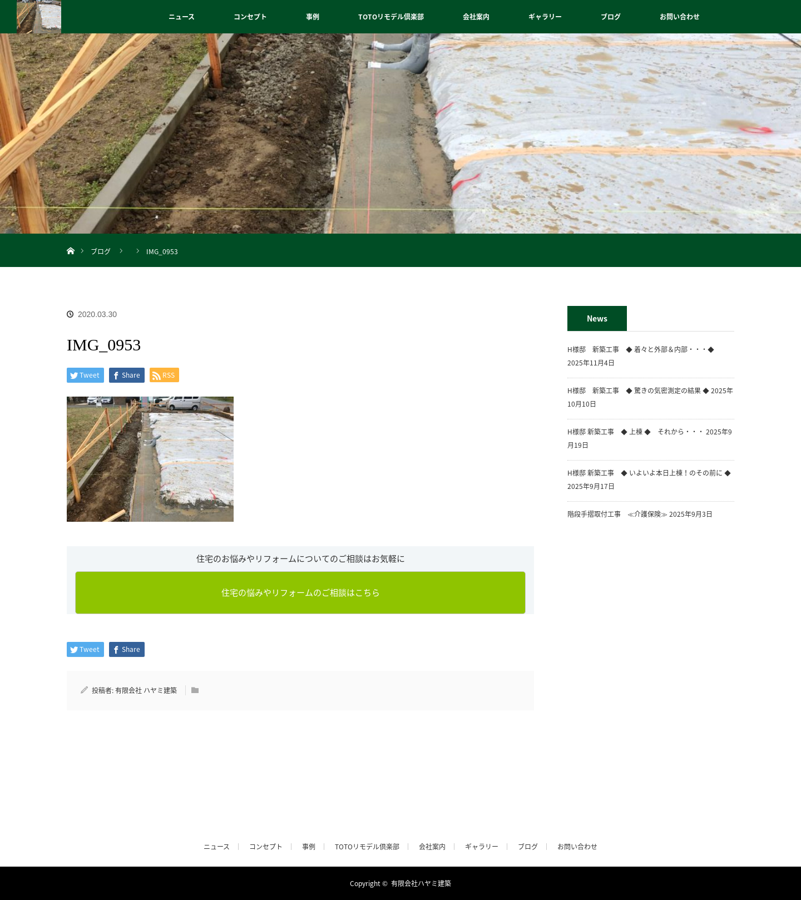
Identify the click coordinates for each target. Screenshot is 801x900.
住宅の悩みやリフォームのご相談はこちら (300, 592)
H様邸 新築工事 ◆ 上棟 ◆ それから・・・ (635, 432)
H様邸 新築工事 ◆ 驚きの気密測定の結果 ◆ (638, 390)
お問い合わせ (680, 17)
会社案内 (476, 17)
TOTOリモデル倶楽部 (391, 17)
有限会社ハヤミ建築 (421, 883)
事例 (312, 17)
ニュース (182, 17)
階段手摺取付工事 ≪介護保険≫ (617, 514)
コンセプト (250, 17)
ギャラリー (545, 17)
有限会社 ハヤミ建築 (146, 690)
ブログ (611, 17)
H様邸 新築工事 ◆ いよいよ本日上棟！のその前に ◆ (649, 473)
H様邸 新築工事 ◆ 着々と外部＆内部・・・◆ (644, 349)
